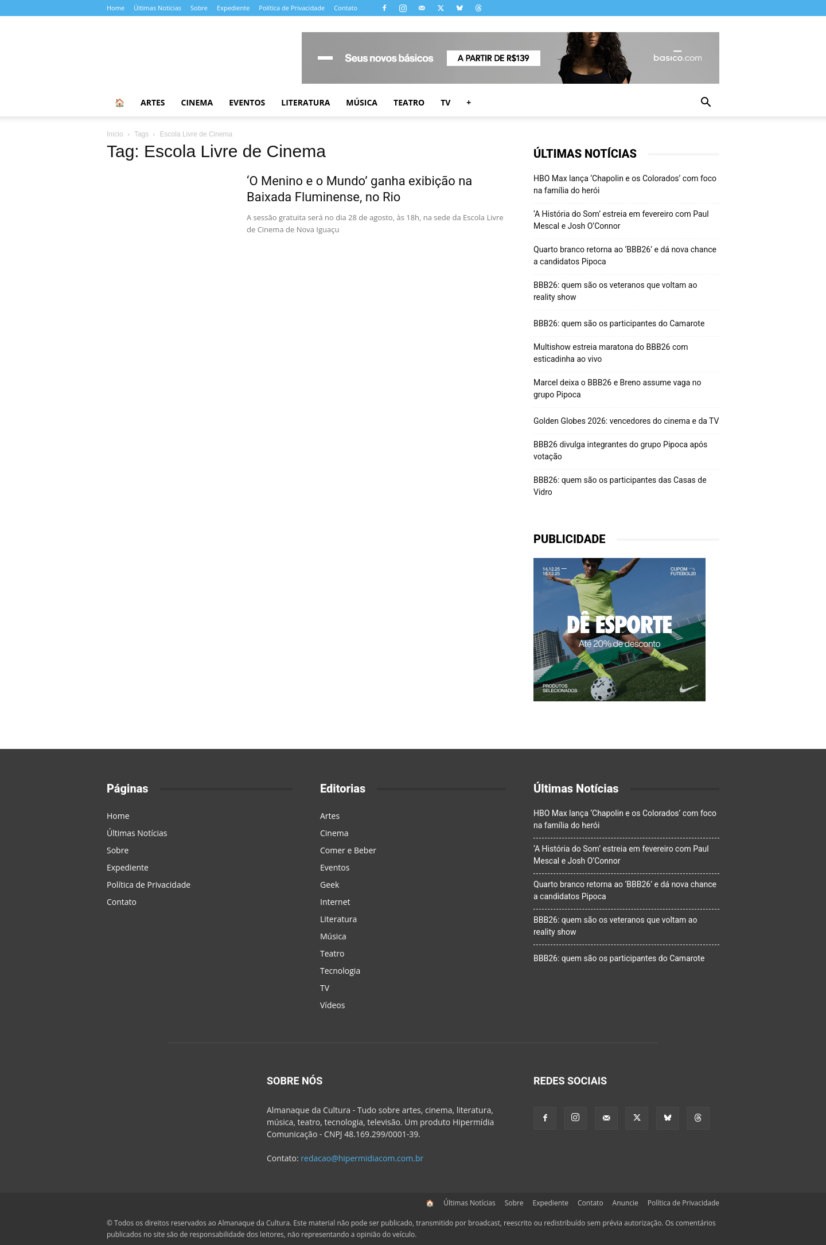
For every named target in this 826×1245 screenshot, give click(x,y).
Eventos (247, 102)
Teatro (408, 102)
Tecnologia (340, 970)
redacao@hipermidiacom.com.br (362, 1158)
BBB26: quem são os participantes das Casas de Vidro (620, 486)
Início (115, 134)
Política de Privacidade (292, 7)
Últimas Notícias (157, 7)
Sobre (199, 7)
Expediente (233, 7)
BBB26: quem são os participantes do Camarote (618, 323)
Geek (329, 884)
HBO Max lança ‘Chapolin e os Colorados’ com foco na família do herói (624, 184)
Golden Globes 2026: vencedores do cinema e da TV (626, 421)
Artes (153, 102)
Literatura (305, 102)
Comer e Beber (348, 850)
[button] (705, 103)
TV (445, 102)
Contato (345, 7)
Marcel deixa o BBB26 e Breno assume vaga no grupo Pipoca (617, 388)
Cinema (197, 102)
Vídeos (332, 1005)
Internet (335, 901)
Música (361, 102)
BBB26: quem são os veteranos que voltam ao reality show (615, 291)
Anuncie (625, 1203)
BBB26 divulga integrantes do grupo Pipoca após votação (620, 450)
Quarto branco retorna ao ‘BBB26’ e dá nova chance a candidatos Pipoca (624, 255)
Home (115, 7)
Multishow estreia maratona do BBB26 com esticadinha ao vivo (610, 353)
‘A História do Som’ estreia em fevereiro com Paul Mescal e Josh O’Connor (621, 220)
